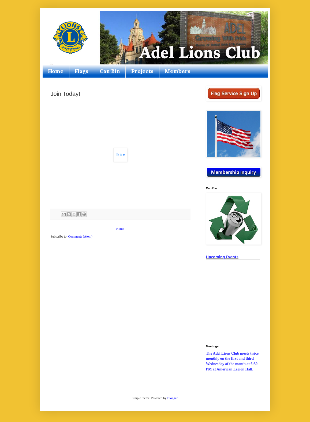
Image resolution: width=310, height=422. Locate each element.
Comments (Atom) (80, 236)
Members (178, 71)
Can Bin (110, 71)
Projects (142, 71)
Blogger (172, 398)
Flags (81, 71)
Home (56, 71)
